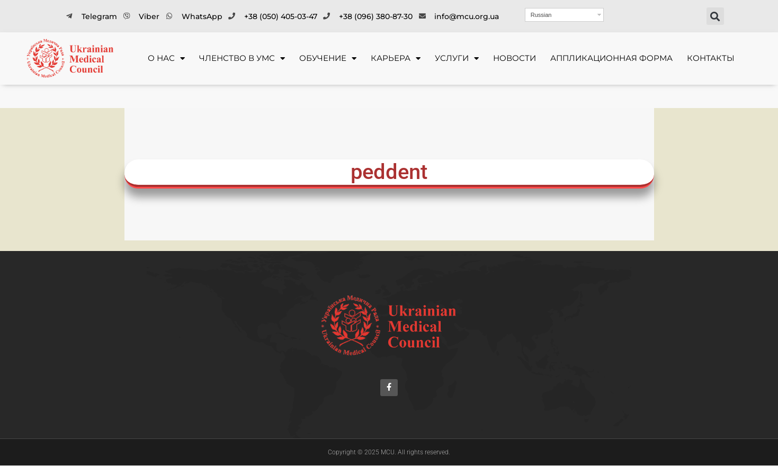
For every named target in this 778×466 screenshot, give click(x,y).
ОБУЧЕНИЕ (327, 58)
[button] (715, 16)
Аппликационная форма (611, 58)
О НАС (166, 58)
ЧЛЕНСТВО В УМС (242, 58)
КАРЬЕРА (396, 58)
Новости (514, 58)
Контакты (711, 58)
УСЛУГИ (457, 58)
